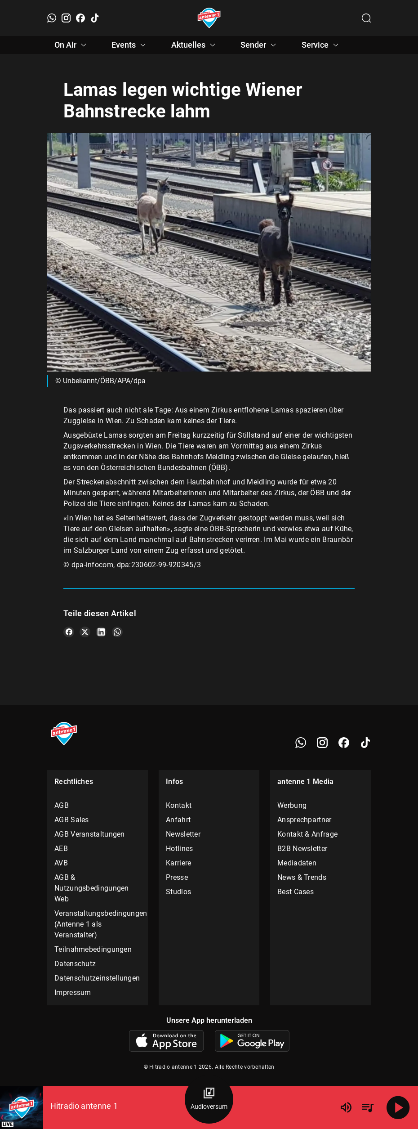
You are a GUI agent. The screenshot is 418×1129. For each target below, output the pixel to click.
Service (321, 45)
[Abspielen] (398, 1107)
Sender (259, 45)
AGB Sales (71, 819)
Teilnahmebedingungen (93, 949)
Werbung (292, 805)
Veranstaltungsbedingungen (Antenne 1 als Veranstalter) (97, 924)
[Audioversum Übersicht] (209, 1099)
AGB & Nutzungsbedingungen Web (91, 888)
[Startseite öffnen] (209, 18)
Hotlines (179, 848)
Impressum (72, 992)
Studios (178, 891)
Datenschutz (75, 963)
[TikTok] (94, 17)
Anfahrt (178, 819)
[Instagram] (66, 17)
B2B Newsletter (302, 848)
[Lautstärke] (346, 1107)
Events (129, 45)
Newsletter (183, 834)
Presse (177, 877)
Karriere (178, 863)
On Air (71, 45)
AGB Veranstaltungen (89, 834)
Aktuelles (194, 45)
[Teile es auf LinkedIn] (101, 632)
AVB (61, 863)
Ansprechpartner (304, 819)
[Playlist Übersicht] (367, 1107)
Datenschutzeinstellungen (97, 978)
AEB (61, 848)
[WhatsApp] (51, 17)
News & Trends (301, 877)
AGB (61, 805)
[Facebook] (80, 17)
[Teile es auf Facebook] (68, 632)
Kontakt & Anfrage (307, 834)
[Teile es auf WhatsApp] (117, 632)
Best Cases (295, 891)
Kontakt (178, 805)
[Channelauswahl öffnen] (366, 18)
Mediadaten (296, 863)
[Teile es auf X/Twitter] (85, 632)
